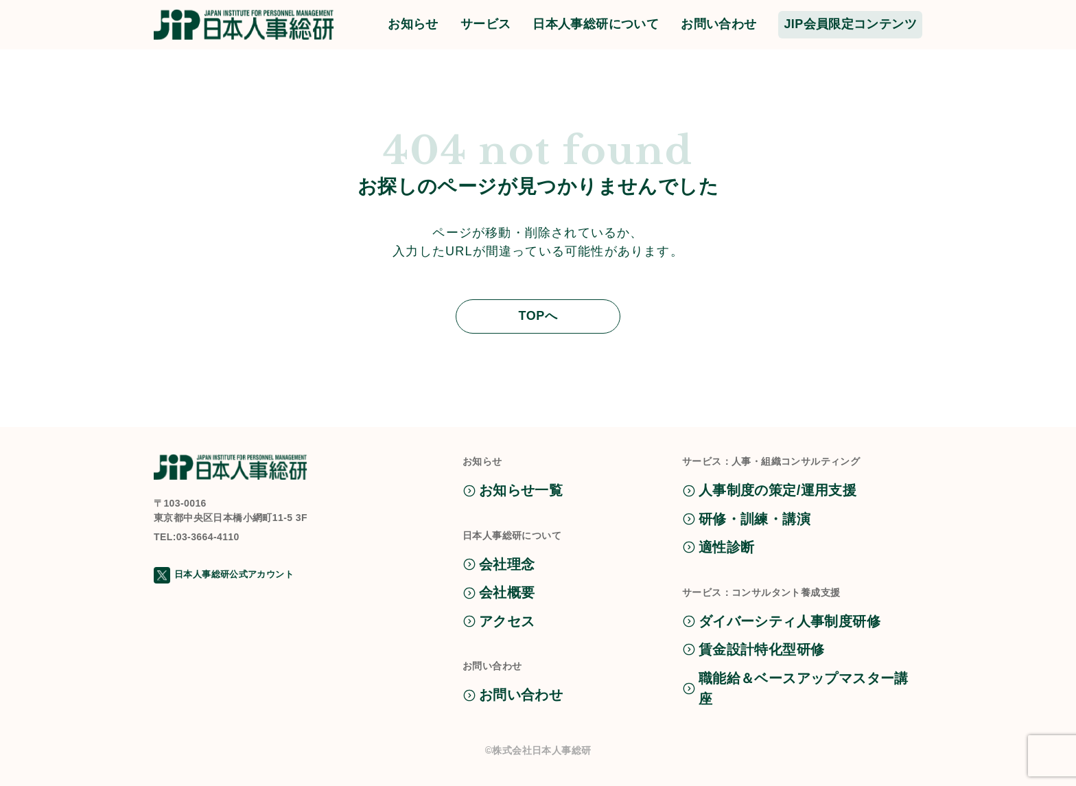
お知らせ (413, 24)
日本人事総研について (596, 24)
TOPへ (537, 316)
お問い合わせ (718, 24)
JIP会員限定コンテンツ (850, 24)
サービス (485, 24)
